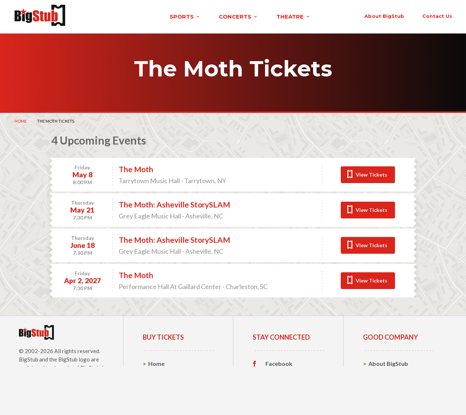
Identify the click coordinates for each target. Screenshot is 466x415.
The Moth (136, 167)
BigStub (28, 357)
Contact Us (383, 372)
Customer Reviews (290, 396)
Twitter (275, 373)
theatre (205, 15)
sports (97, 15)
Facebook (278, 362)
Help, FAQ (382, 384)
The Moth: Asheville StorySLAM (174, 203)
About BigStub (288, 15)
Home (21, 119)
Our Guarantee (389, 395)
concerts (150, 15)
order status (392, 15)
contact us (341, 15)
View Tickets (371, 173)
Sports (157, 372)
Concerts (160, 384)
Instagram (279, 384)
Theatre (159, 395)
